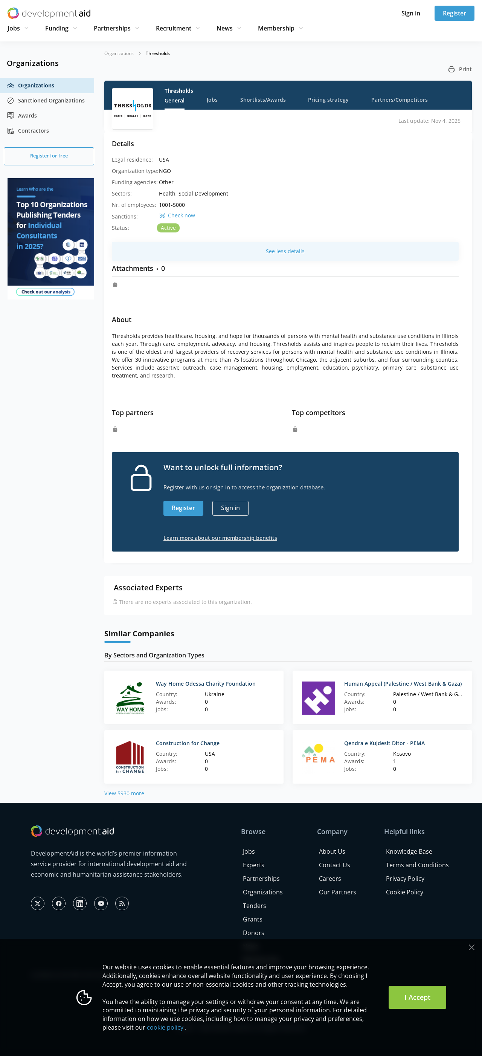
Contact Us (334, 865)
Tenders (254, 906)
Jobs (14, 28)
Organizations (30, 85)
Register (454, 13)
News (225, 28)
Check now (181, 215)
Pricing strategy (328, 99)
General (175, 100)
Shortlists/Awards (263, 99)
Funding (57, 28)
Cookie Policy (404, 892)
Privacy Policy (405, 878)
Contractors (28, 130)
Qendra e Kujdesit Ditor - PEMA (384, 743)
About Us (332, 851)
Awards (22, 115)
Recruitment (173, 28)
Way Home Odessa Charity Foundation (206, 683)
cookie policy (165, 1027)
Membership (276, 28)
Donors (253, 933)
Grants (252, 919)
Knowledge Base (409, 851)
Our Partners (337, 892)
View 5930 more (124, 793)
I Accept (417, 997)
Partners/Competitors (399, 99)
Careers (330, 878)
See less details (285, 251)
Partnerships (112, 28)
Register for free (49, 155)
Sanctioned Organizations (46, 100)
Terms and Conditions (417, 865)
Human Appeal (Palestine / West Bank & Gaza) (403, 683)
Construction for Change (188, 743)
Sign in (410, 13)
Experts (253, 865)
